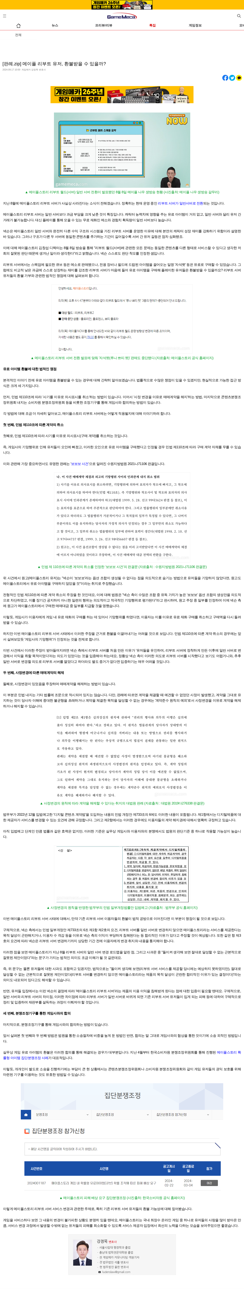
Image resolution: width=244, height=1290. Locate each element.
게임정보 (195, 25)
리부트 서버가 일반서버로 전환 (180, 203)
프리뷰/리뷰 (103, 25)
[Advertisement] (122, 47)
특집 (152, 25)
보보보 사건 (79, 464)
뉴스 (55, 25)
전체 (18, 35)
